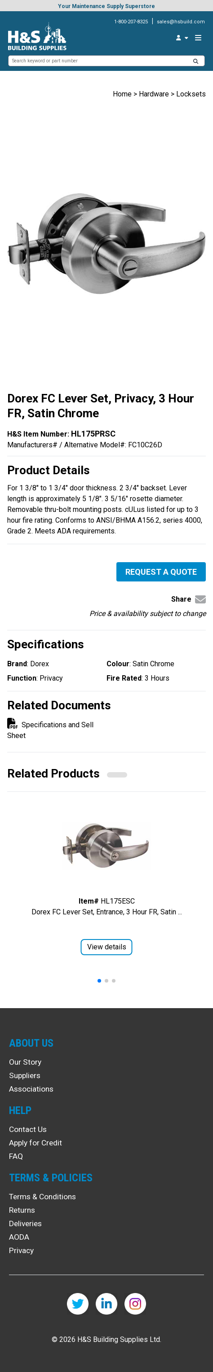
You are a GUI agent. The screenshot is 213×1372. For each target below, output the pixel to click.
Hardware (154, 94)
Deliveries (25, 1223)
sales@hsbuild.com (181, 22)
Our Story (25, 1061)
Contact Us (28, 1129)
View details (106, 947)
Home (122, 94)
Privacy (21, 1250)
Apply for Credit (35, 1142)
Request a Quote (161, 572)
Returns (22, 1210)
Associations (31, 1088)
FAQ (16, 1156)
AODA (19, 1236)
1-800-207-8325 (131, 22)
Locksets (191, 94)
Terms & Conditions (42, 1196)
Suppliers (24, 1075)
